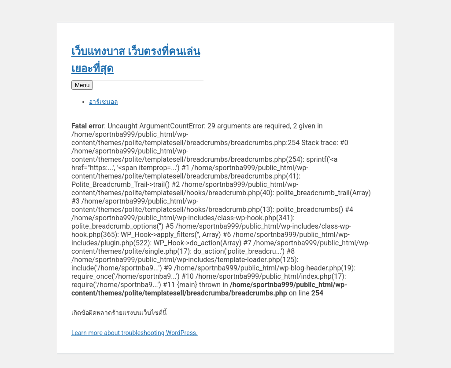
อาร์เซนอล (103, 101)
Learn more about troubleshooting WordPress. (134, 332)
